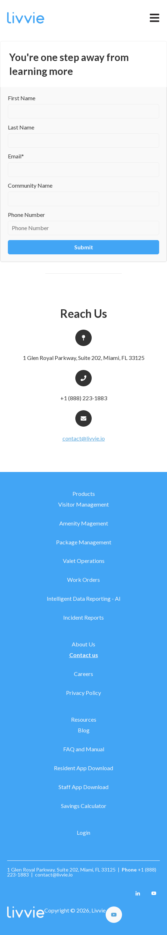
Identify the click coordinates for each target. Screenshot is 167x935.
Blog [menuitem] (84, 730)
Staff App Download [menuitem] (83, 786)
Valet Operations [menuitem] (84, 560)
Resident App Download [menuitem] (83, 767)
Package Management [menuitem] (83, 542)
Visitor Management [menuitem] (83, 504)
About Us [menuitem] (83, 644)
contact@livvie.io (83, 438)
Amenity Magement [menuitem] (83, 523)
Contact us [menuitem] (83, 654)
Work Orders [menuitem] (83, 579)
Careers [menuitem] (83, 673)
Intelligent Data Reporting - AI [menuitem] (84, 598)
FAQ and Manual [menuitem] (83, 749)
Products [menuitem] (83, 493)
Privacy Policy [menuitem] (83, 692)
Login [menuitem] (83, 832)
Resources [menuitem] (83, 719)
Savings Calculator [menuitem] (83, 805)
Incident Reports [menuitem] (83, 617)
